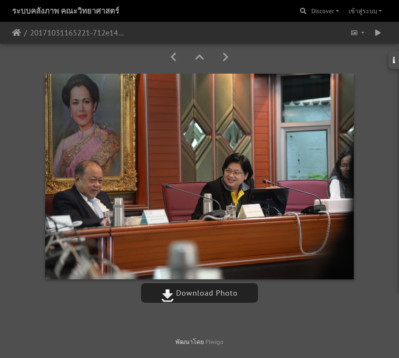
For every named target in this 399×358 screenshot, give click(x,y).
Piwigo (214, 342)
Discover (322, 11)
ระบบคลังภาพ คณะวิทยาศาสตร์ (65, 11)
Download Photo (199, 293)
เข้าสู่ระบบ (363, 11)
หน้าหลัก (16, 33)
